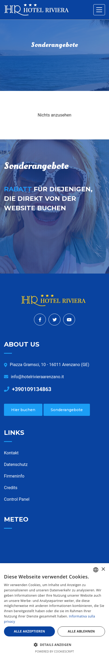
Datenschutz (16, 464)
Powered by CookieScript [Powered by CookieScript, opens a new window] (54, 651)
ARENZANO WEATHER (54, 556)
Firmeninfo (14, 476)
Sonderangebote (67, 409)
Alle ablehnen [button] (81, 631)
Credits (11, 487)
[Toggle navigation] (99, 9)
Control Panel (16, 499)
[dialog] (54, 610)
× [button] (103, 569)
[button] (54, 644)
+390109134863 (27, 389)
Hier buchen (23, 409)
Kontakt (11, 452)
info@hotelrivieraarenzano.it (34, 376)
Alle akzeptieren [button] (29, 631)
